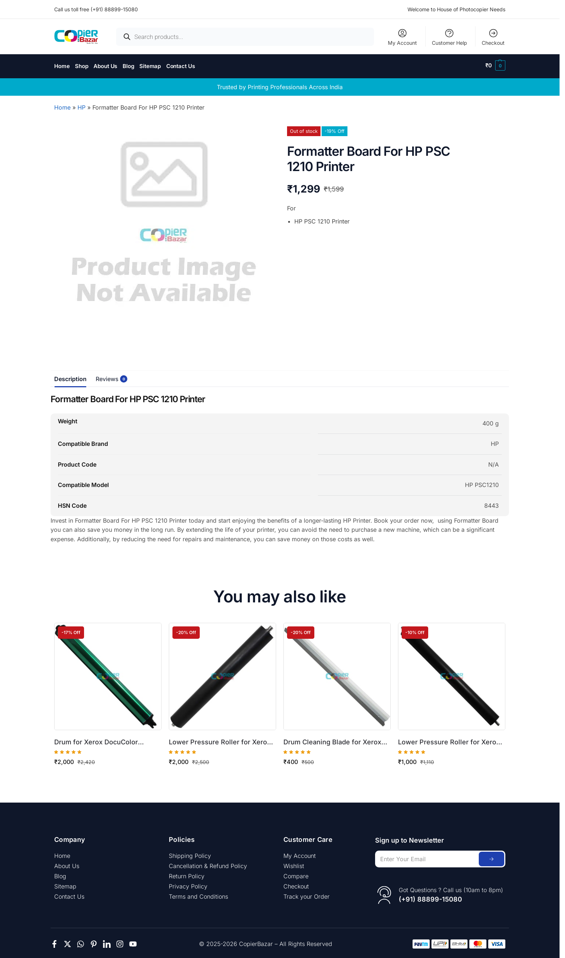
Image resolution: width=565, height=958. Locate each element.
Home (62, 105)
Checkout (493, 37)
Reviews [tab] (109, 377)
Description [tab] (70, 377)
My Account (402, 37)
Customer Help (449, 37)
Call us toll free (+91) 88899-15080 (96, 9)
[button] (495, 65)
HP (81, 105)
